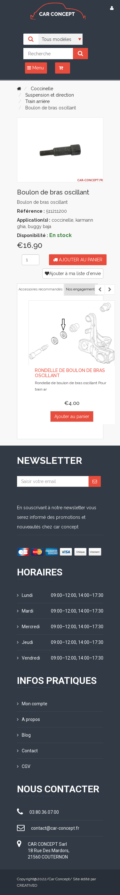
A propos (28, 719)
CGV (23, 766)
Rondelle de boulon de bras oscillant (70, 373)
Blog (24, 735)
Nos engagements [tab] (81, 289)
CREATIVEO (27, 885)
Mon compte (32, 703)
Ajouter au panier (77, 259)
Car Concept (59, 879)
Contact (27, 750)
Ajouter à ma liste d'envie (73, 273)
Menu (35, 67)
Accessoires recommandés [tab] (40, 289)
